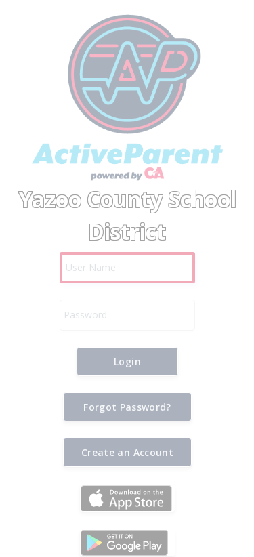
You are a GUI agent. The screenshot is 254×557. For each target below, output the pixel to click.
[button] (127, 361)
